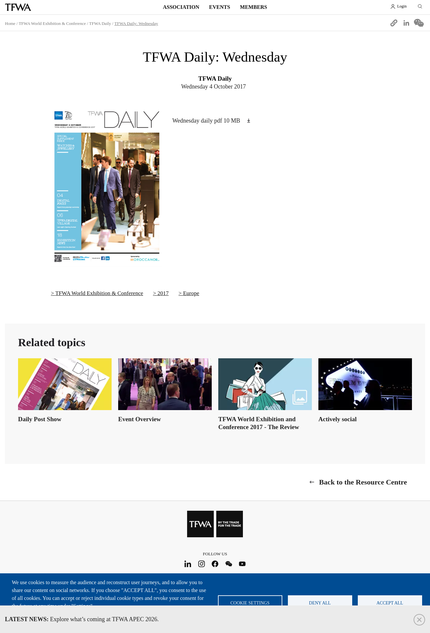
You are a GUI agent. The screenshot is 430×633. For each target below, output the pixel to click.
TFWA (18, 7)
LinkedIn (188, 564)
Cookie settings (249, 603)
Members (253, 7)
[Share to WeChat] (419, 23)
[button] (394, 23)
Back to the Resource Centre (363, 482)
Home (10, 23)
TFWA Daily (100, 23)
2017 (163, 293)
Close (419, 619)
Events (219, 7)
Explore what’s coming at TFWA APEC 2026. (82, 619)
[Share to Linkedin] (406, 23)
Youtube (242, 564)
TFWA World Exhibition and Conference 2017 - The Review (258, 423)
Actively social (337, 419)
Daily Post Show (39, 419)
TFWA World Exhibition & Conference (52, 23)
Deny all (320, 603)
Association (181, 7)
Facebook (215, 564)
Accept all (389, 603)
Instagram (201, 564)
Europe (191, 293)
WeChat (229, 564)
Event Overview (139, 419)
